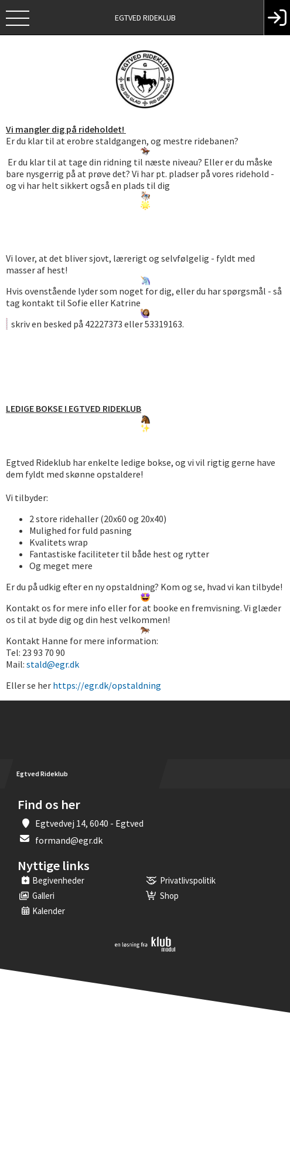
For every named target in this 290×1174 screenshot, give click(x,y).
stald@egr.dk (52, 664)
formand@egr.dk (69, 840)
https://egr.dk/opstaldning (107, 685)
